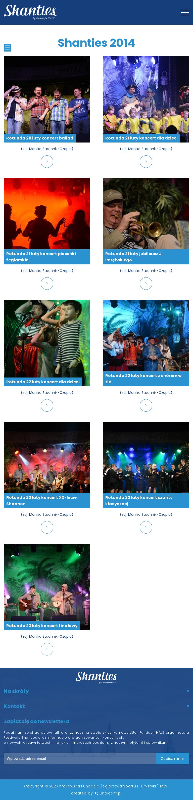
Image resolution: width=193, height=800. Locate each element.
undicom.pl (108, 793)
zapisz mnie (172, 758)
